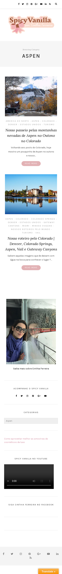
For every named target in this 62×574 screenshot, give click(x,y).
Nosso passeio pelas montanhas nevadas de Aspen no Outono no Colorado (31, 135)
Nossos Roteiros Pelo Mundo (30, 229)
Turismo (49, 124)
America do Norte (17, 121)
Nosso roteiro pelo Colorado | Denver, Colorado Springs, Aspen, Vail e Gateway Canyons (31, 243)
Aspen (35, 121)
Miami (25, 226)
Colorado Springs (43, 219)
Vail (38, 233)
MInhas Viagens (42, 226)
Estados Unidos (30, 124)
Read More (31, 163)
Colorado (48, 121)
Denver (12, 124)
